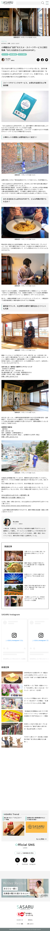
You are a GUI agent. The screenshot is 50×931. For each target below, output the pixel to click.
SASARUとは (20, 920)
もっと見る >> (41, 839)
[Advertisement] (25, 768)
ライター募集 (20, 924)
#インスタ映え (22, 54)
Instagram (32, 861)
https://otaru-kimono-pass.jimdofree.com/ (16, 506)
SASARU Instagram (10, 614)
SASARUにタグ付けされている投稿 (14, 659)
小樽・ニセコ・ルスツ (13, 43)
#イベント (5, 54)
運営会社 (30, 920)
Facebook (25, 861)
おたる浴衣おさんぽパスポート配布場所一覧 (15, 495)
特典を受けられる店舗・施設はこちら (13, 497)
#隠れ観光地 (13, 54)
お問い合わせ (30, 924)
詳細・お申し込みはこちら (9, 376)
